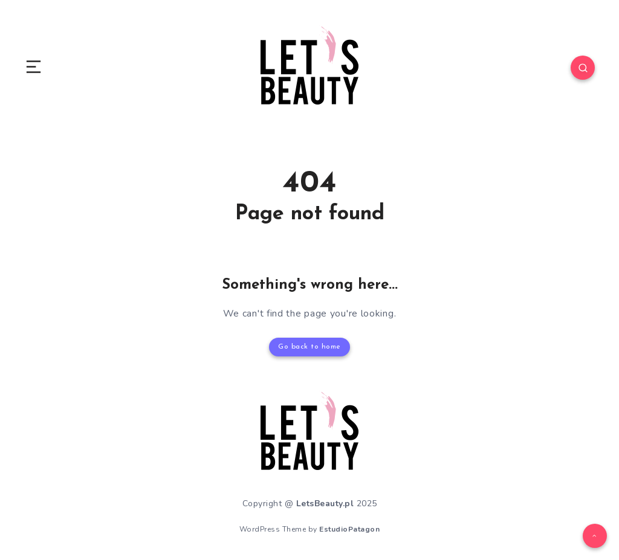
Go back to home (309, 346)
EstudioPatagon (349, 529)
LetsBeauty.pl (325, 503)
